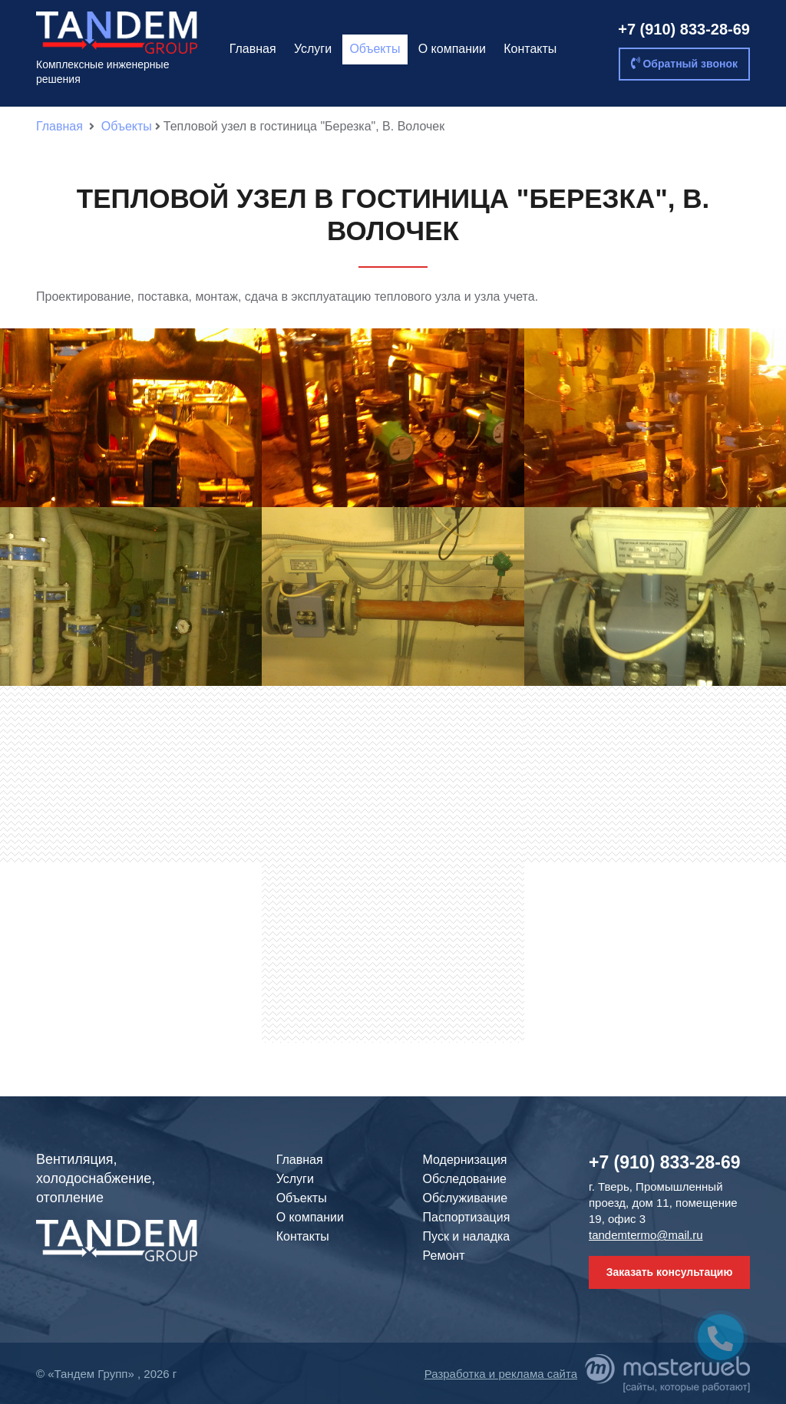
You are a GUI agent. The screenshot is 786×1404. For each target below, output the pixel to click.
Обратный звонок (684, 63)
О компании (452, 48)
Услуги (313, 48)
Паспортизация (466, 1217)
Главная (253, 48)
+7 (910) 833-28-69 (684, 29)
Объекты (374, 48)
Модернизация (465, 1159)
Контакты (530, 48)
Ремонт (444, 1255)
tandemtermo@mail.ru (646, 1234)
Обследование (465, 1178)
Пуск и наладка (466, 1236)
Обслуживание (465, 1198)
